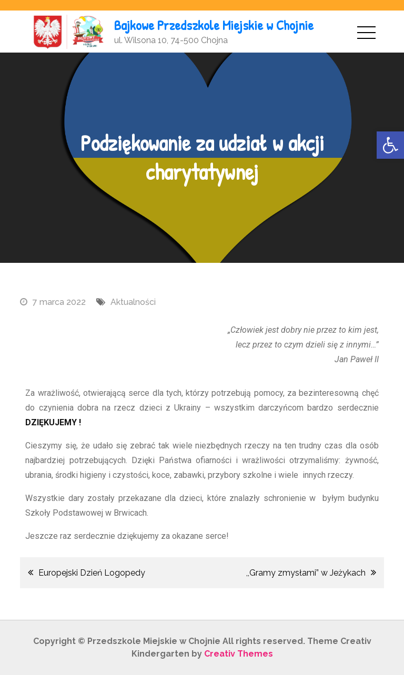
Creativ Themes (238, 654)
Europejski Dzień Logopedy (91, 573)
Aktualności (133, 302)
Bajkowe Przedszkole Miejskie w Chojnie (214, 25)
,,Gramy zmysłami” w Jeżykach (306, 573)
